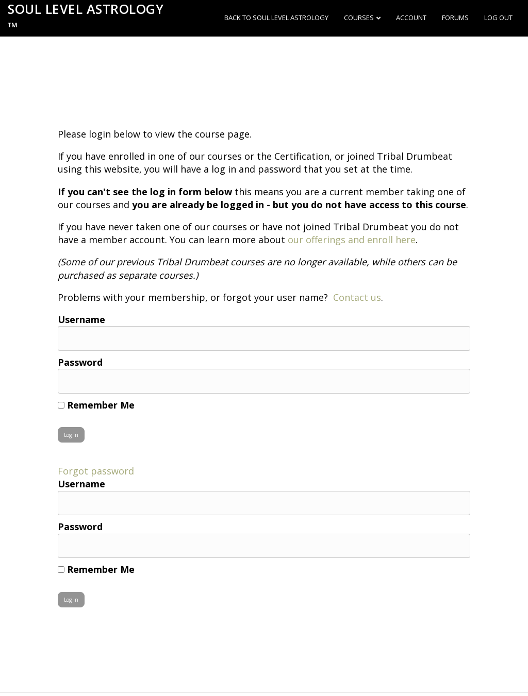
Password (80, 362)
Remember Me (96, 405)
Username (81, 319)
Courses (359, 17)
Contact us (357, 297)
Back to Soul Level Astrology (276, 17)
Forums (455, 17)
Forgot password (96, 471)
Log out (498, 17)
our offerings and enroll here (352, 239)
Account (411, 17)
